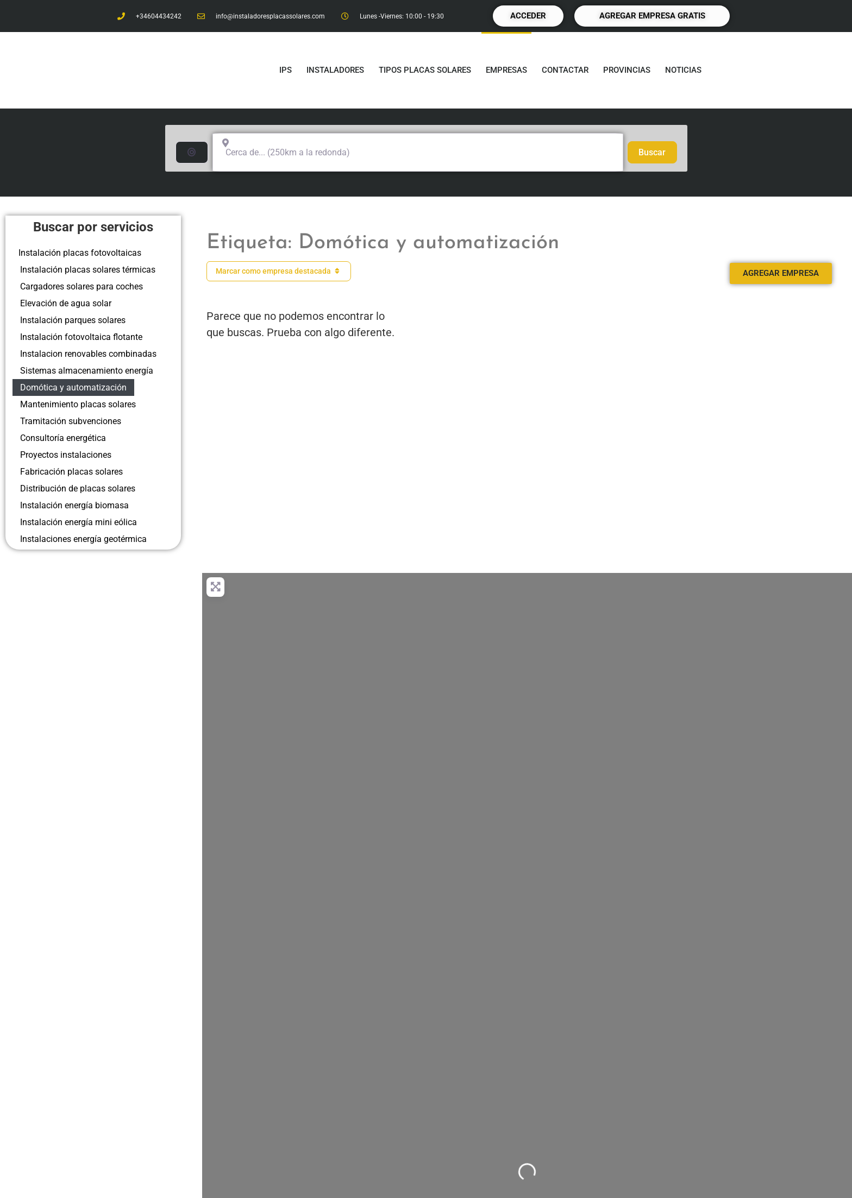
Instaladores (335, 70)
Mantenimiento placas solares (78, 404)
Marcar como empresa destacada (279, 271)
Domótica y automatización (73, 387)
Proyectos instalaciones (65, 455)
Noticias (683, 70)
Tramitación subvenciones (70, 421)
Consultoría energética (63, 438)
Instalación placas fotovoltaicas (79, 253)
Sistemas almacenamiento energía (86, 370)
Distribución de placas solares (77, 488)
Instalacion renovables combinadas (88, 354)
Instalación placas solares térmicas (87, 269)
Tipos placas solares (425, 70)
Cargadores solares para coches (81, 286)
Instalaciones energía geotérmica (83, 539)
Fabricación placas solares (71, 471)
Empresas (506, 70)
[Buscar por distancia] (192, 152)
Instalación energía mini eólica (78, 522)
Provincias (626, 70)
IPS (285, 70)
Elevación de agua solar (65, 303)
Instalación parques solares (73, 320)
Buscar (657, 151)
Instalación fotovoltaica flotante (81, 337)
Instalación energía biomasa (74, 505)
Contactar (565, 70)
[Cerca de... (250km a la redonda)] (417, 152)
